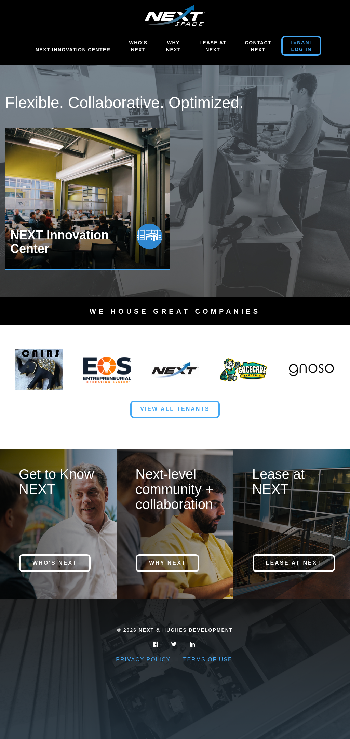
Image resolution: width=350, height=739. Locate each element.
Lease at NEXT (294, 563)
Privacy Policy (143, 659)
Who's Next (138, 46)
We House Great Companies (175, 311)
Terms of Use (207, 659)
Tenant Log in (301, 46)
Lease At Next (212, 46)
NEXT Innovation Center (73, 49)
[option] (90, 199)
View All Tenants (175, 409)
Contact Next (258, 46)
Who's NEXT (54, 563)
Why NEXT (167, 563)
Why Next (173, 46)
